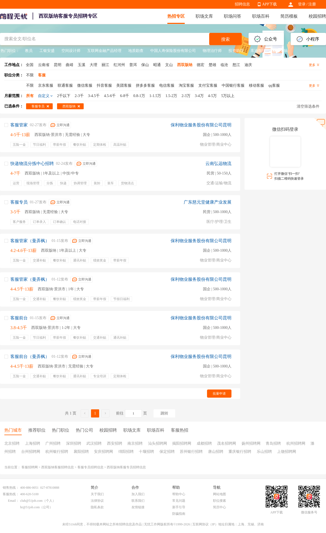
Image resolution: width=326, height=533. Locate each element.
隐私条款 (97, 507)
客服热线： (11, 494)
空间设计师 (70, 51)
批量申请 (219, 393)
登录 (302, 4)
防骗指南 (178, 514)
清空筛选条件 (308, 106)
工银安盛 (47, 51)
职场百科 (260, 16)
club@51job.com (31, 501)
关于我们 (97, 494)
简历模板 (289, 16)
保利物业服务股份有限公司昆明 (201, 125)
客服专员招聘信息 (90, 467)
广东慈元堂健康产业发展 (207, 202)
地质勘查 (135, 51)
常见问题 (178, 501)
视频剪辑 (280, 51)
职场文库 (204, 16)
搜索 (225, 39)
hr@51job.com (30, 507)
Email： (13, 501)
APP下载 (269, 4)
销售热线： (11, 488)
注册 (312, 4)
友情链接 (138, 507)
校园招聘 (317, 16)
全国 (29, 65)
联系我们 (138, 501)
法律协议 (97, 501)
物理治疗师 (212, 51)
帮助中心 (178, 494)
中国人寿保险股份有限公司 (173, 51)
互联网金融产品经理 (104, 51)
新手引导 (178, 507)
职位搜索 (219, 501)
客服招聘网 (29, 467)
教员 (29, 51)
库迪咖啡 (258, 51)
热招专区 (176, 16)
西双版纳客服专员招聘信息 (126, 467)
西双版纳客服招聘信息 (57, 467)
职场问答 (232, 16)
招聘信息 (242, 4)
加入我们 (138, 494)
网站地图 (219, 494)
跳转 (164, 413)
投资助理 (236, 51)
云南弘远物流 (218, 163)
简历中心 (219, 507)
